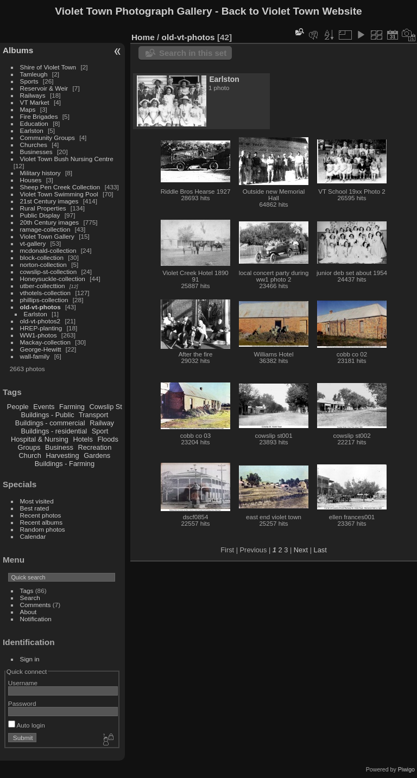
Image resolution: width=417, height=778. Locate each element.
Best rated (34, 508)
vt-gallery (33, 243)
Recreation (94, 447)
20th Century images (49, 222)
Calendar (33, 536)
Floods (107, 439)
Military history (40, 172)
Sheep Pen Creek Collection (60, 186)
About (28, 611)
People (18, 407)
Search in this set (192, 53)
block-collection (42, 257)
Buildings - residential (54, 431)
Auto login (26, 725)
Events (43, 407)
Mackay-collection (45, 342)
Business (59, 447)
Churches (33, 144)
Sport (100, 431)
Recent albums (41, 522)
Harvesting (62, 455)
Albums (18, 50)
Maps (28, 109)
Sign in (30, 658)
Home (143, 37)
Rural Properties (43, 208)
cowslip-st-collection (48, 271)
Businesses (36, 151)
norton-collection (43, 264)
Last (320, 550)
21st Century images (49, 201)
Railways (33, 95)
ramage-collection (45, 229)
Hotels (83, 439)
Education (34, 123)
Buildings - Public (47, 415)
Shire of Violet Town (48, 67)
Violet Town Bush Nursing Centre (66, 158)
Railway (102, 423)
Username (22, 682)
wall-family (35, 356)
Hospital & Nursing (39, 439)
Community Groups (47, 137)
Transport (93, 415)
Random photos (42, 529)
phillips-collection (44, 299)
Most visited (37, 501)
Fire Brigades (39, 116)
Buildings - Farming (64, 464)
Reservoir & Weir (44, 88)
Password (22, 703)
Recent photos (40, 515)
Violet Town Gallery (47, 236)
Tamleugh (34, 74)
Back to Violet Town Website (292, 11)
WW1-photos (38, 335)
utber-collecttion (42, 285)
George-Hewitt (40, 349)
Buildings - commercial (50, 423)
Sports (29, 81)
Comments (35, 604)
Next (301, 550)
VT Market (34, 102)
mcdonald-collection (48, 250)
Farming (72, 407)
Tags (27, 590)
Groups (28, 447)
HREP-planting (41, 327)
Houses (31, 179)
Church (30, 455)
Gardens (97, 455)
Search (30, 597)
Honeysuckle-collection (52, 278)
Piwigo (406, 769)
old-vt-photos (40, 306)
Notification (36, 618)
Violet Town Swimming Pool (59, 193)
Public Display (40, 215)
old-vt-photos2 (40, 320)
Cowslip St (105, 407)
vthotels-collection (45, 292)
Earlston (31, 130)
